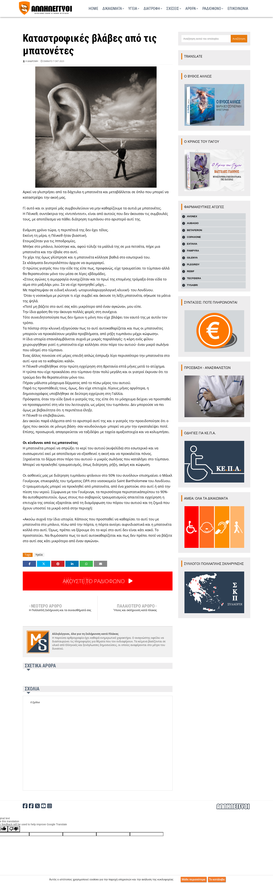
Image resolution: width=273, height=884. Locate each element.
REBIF (190, 271)
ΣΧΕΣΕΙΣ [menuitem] (172, 8)
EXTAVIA (192, 243)
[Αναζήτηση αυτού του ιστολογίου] (206, 38)
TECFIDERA (194, 278)
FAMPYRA (193, 250)
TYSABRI (192, 285)
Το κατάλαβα (217, 879)
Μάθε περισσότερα (193, 879)
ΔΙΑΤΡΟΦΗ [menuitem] (152, 8)
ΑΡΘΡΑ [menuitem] (190, 8)
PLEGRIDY (193, 264)
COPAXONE (194, 237)
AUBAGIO (192, 223)
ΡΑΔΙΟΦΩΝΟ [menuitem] (211, 8)
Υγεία (38, 554)
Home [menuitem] (93, 8)
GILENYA (192, 257)
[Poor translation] (14, 829)
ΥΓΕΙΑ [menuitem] (132, 8)
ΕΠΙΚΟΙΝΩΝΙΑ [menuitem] (238, 8)
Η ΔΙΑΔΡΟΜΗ (31, 61)
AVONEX (192, 216)
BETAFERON (194, 230)
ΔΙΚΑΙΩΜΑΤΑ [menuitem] (112, 8)
